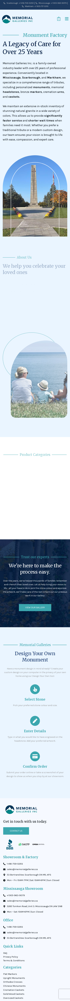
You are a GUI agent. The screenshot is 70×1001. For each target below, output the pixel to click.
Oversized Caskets (13, 998)
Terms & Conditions (14, 960)
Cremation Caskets (13, 990)
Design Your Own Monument (35, 656)
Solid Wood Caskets (13, 994)
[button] (67, 19)
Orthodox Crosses (12, 982)
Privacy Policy (10, 956)
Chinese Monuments (14, 986)
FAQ (5, 953)
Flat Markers (10, 974)
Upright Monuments (14, 978)
